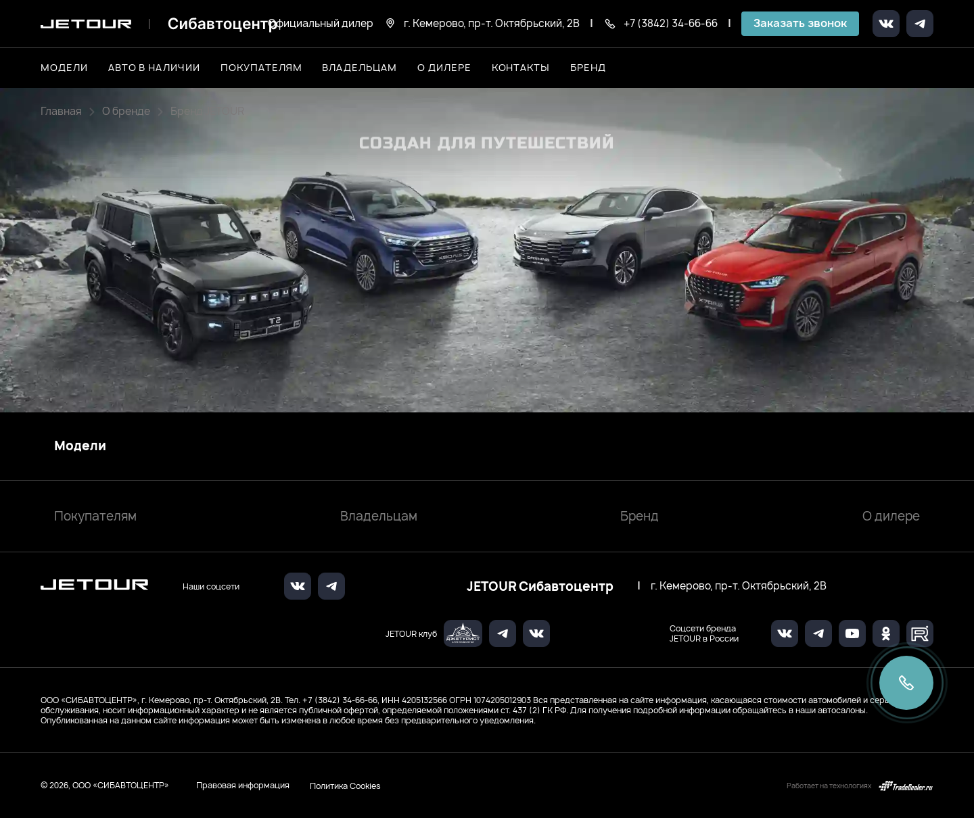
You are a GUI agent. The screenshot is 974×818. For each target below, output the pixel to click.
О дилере (444, 67)
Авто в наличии (154, 67)
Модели (80, 446)
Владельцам (378, 516)
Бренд (639, 516)
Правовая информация (242, 785)
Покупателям (95, 516)
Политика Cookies (345, 785)
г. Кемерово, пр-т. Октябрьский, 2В (739, 586)
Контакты (521, 67)
